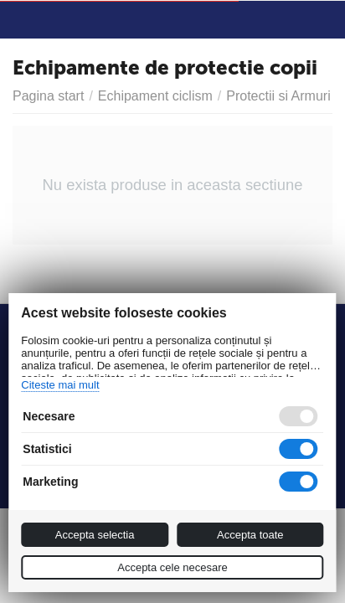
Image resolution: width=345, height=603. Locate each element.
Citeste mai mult (60, 385)
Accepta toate (250, 534)
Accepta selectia (95, 534)
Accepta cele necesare (172, 567)
